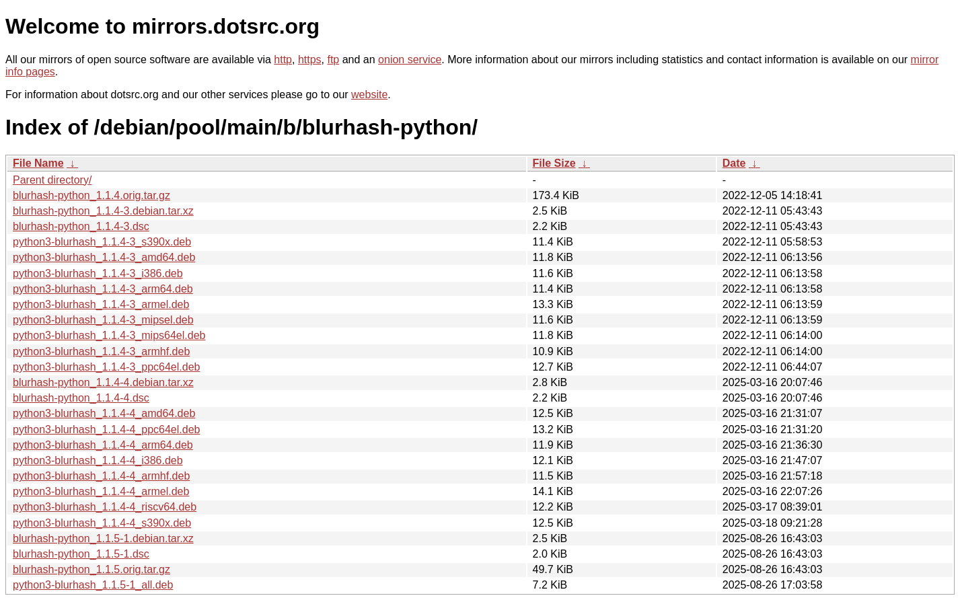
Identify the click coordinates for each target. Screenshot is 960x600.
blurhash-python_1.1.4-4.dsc (81, 398)
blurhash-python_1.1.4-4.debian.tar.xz (103, 382)
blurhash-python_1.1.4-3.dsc (81, 226)
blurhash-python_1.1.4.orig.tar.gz (91, 195)
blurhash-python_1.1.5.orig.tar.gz (91, 569)
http (283, 59)
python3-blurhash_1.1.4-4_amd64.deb (104, 413)
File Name (38, 163)
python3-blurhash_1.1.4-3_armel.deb (101, 304)
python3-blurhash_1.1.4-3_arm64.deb (103, 289)
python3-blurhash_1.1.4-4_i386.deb (98, 460)
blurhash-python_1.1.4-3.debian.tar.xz (103, 211)
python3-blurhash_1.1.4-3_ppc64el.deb (106, 367)
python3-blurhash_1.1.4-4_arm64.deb (103, 445)
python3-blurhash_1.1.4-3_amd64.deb (104, 257)
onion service (409, 59)
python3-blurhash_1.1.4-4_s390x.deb (102, 523)
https (310, 59)
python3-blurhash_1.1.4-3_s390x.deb (102, 242)
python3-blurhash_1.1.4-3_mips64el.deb (109, 335)
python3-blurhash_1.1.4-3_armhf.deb (101, 351)
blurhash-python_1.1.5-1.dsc (81, 554)
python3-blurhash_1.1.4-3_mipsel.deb (103, 320)
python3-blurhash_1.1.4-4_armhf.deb (101, 476)
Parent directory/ (52, 180)
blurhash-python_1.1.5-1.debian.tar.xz (103, 538)
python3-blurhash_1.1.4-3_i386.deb (98, 273)
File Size (554, 163)
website (369, 94)
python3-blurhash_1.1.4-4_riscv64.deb (104, 507)
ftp (333, 59)
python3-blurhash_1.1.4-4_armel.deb (101, 491)
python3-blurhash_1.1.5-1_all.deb (93, 585)
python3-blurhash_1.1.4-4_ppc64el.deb (106, 429)
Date (734, 163)
